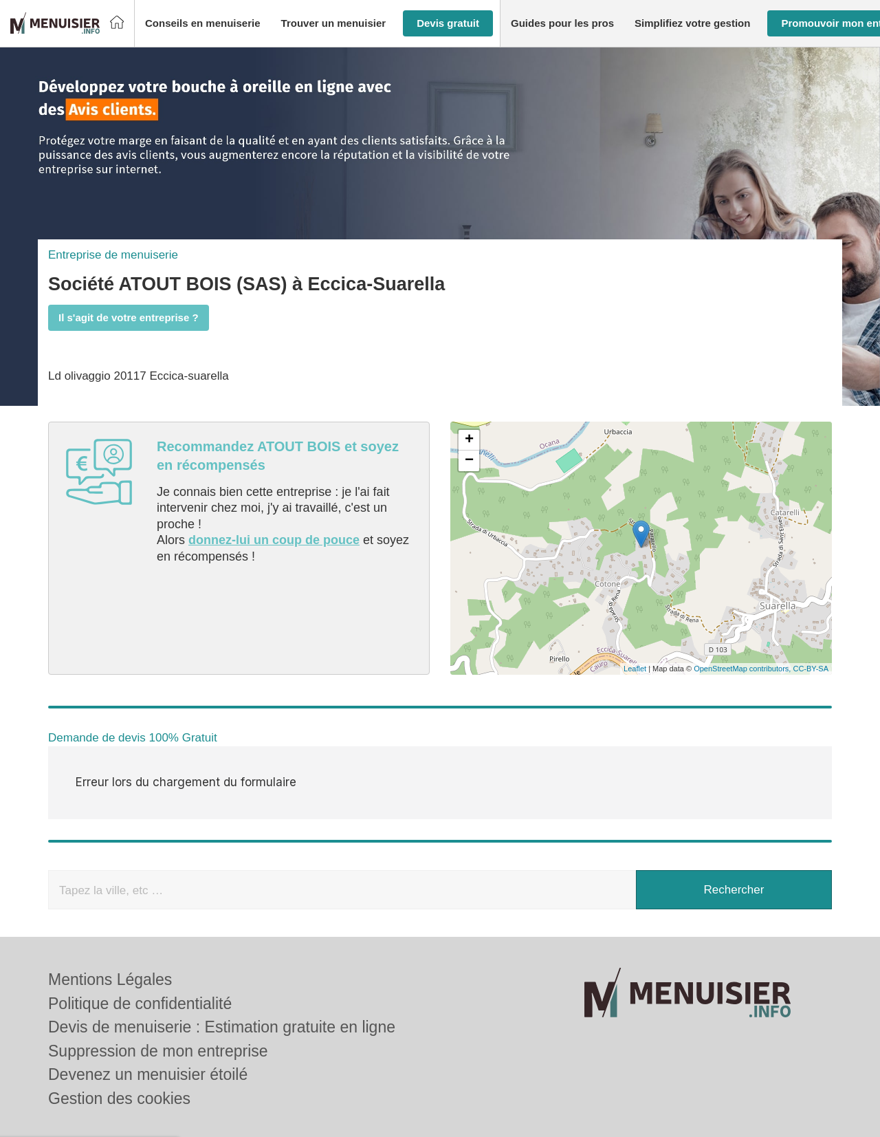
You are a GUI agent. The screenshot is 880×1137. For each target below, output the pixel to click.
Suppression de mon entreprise (158, 998)
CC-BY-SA (810, 668)
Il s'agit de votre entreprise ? (128, 317)
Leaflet (635, 668)
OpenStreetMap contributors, (743, 668)
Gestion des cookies (119, 1045)
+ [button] (469, 440)
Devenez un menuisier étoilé (148, 1022)
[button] (203, 23)
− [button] (469, 461)
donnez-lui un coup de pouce (274, 540)
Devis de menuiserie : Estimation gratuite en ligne (221, 975)
